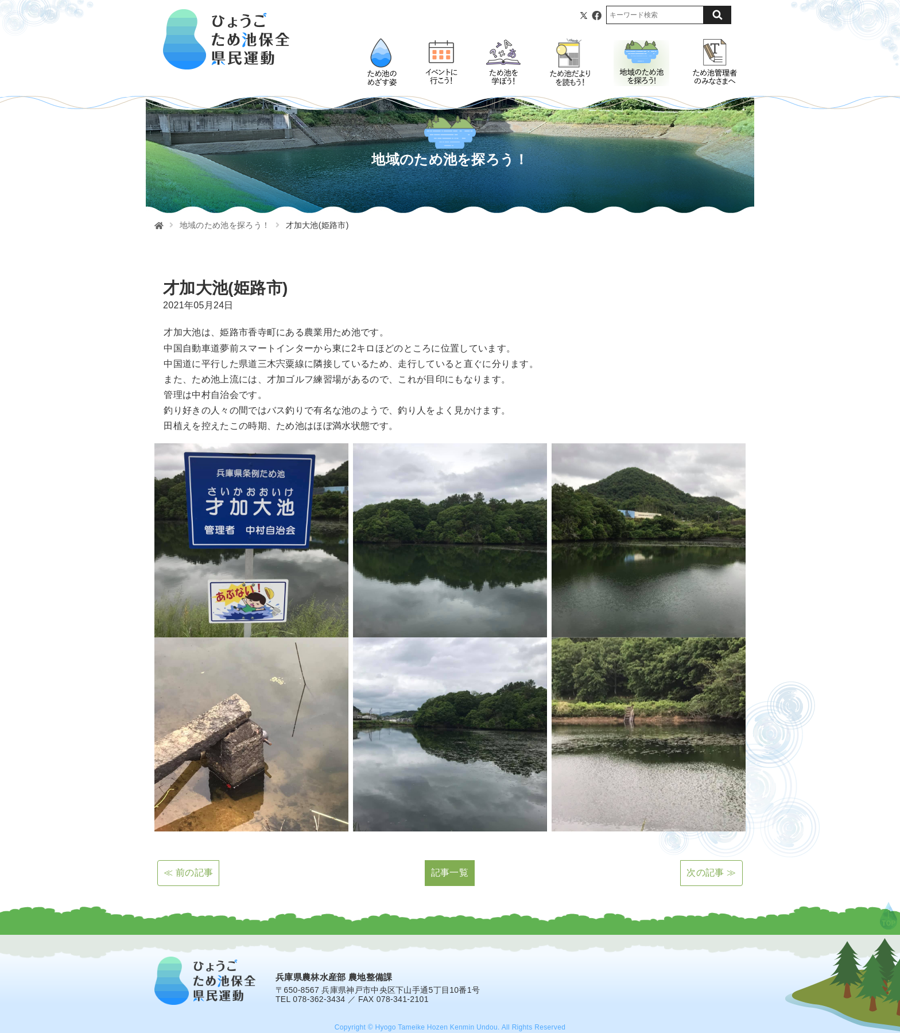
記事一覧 (449, 872)
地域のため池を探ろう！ (225, 225)
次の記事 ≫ (711, 872)
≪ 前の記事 (188, 872)
